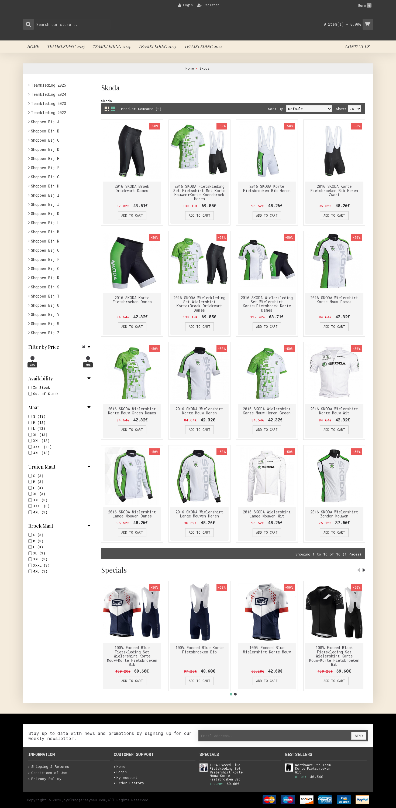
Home (119, 766)
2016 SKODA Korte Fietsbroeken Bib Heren (267, 188)
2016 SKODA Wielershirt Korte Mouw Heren (199, 410)
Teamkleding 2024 (48, 94)
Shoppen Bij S (45, 286)
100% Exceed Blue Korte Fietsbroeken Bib (199, 649)
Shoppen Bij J (45, 204)
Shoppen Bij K (45, 213)
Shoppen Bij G (45, 176)
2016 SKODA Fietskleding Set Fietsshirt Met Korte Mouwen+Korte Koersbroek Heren (199, 192)
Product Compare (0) (141, 108)
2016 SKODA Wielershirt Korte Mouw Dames (334, 299)
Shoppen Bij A (45, 121)
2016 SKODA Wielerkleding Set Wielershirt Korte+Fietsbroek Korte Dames (267, 304)
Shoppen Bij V (45, 314)
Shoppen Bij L (45, 222)
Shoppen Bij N (45, 241)
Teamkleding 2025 (48, 85)
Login (120, 771)
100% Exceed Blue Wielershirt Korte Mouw (267, 649)
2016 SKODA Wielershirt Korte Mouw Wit (334, 410)
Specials (114, 570)
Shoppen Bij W (45, 323)
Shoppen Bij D (45, 149)
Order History (129, 782)
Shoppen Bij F (45, 167)
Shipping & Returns (48, 766)
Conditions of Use (47, 773)
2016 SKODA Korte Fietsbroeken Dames (132, 299)
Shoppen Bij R (45, 277)
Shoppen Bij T (45, 296)
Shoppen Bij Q (45, 268)
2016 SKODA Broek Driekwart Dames (132, 188)
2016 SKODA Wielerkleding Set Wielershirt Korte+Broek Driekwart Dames (199, 304)
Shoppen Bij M (45, 231)
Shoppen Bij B (45, 131)
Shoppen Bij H (45, 186)
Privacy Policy (44, 779)
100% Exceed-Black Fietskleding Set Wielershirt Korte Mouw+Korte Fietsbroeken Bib (334, 656)
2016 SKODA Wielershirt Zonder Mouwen (334, 514)
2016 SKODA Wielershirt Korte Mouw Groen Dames (132, 410)
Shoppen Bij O (45, 250)
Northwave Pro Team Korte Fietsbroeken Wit (312, 768)
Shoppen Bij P (45, 259)
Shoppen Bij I (45, 195)
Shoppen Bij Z (45, 332)
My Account (125, 777)
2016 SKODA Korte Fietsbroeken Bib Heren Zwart (334, 190)
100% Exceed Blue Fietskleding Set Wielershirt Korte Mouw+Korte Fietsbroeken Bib (132, 656)
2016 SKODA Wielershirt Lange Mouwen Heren (199, 514)
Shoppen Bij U (45, 305)
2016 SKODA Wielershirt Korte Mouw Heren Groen (267, 410)
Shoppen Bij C (45, 140)
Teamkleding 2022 (48, 112)
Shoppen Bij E (45, 158)
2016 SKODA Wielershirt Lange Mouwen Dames (132, 514)
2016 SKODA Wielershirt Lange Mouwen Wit (267, 514)
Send (359, 736)
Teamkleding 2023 (48, 103)
